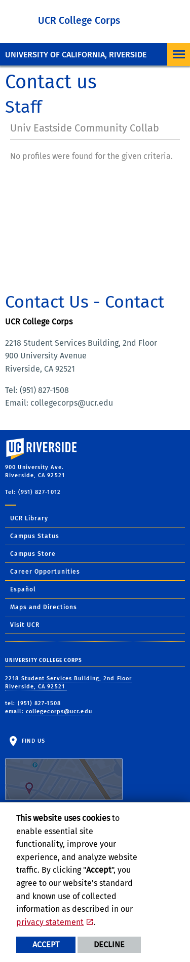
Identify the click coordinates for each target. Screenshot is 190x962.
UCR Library (29, 518)
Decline (109, 944)
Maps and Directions (43, 607)
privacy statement (50, 922)
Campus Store (33, 553)
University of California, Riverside (75, 54)
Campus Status (34, 536)
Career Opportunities (45, 571)
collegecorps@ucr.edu (59, 711)
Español (23, 589)
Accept (45, 944)
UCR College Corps (79, 20)
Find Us (64, 769)
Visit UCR (25, 624)
